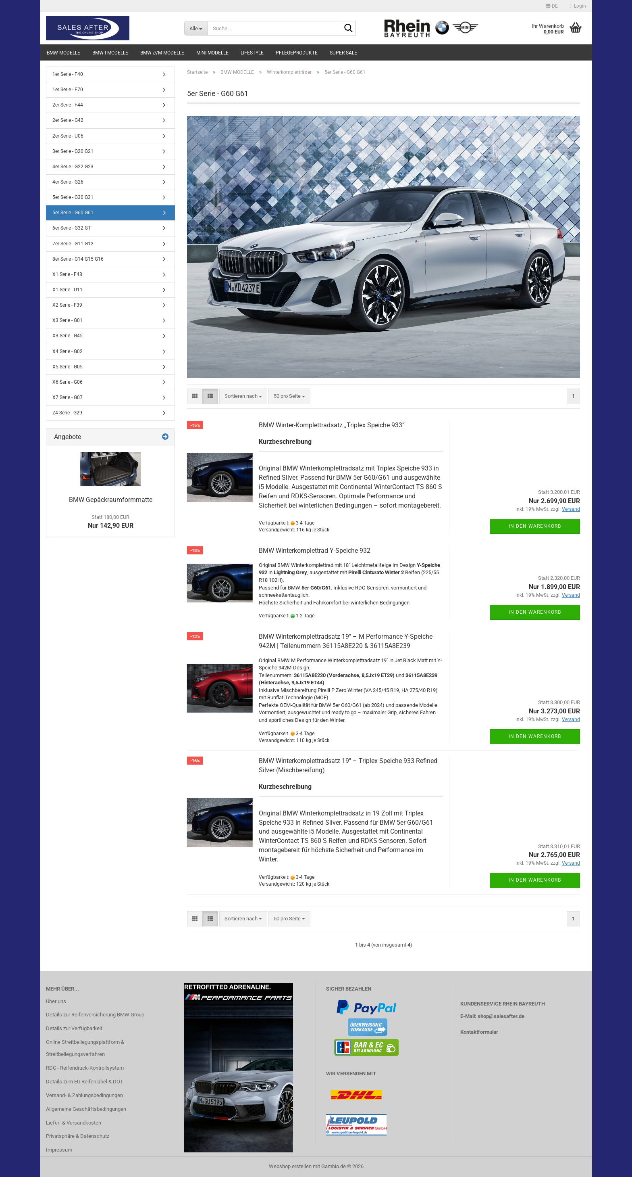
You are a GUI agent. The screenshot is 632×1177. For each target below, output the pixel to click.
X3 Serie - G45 (67, 336)
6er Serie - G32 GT (71, 228)
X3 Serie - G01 (67, 320)
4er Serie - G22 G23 (73, 166)
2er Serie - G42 (67, 120)
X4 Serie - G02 (67, 351)
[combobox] (243, 396)
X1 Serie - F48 (67, 274)
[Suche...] (196, 28)
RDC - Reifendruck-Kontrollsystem (85, 1068)
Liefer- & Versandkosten (73, 1123)
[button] (552, 6)
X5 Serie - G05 (67, 367)
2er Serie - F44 (67, 105)
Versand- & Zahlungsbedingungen (84, 1095)
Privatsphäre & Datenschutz (77, 1136)
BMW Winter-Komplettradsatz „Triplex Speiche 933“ (332, 425)
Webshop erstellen (290, 1166)
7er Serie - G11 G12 (73, 244)
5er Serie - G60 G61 (73, 212)
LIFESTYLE (252, 53)
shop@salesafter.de (501, 1016)
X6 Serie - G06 (67, 382)
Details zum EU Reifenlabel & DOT (84, 1082)
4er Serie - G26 (67, 182)
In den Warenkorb (535, 526)
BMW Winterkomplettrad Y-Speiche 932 (314, 550)
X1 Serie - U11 (67, 290)
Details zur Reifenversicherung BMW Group (95, 1015)
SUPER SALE (343, 53)
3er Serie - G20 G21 (73, 151)
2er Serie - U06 (67, 136)
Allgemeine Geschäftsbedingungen (86, 1109)
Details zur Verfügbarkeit (74, 1028)
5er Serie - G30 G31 (73, 197)
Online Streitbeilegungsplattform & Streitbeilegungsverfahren (85, 1048)
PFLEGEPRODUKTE (297, 53)
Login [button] (578, 6)
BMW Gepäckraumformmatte (110, 500)
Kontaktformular (479, 1032)
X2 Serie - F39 (67, 305)
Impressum (59, 1150)
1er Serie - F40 (67, 74)
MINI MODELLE (212, 53)
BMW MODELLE (63, 53)
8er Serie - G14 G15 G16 (78, 259)
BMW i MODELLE (110, 53)
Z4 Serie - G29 (67, 413)
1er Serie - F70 (67, 89)
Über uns (56, 1001)
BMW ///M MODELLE (162, 53)
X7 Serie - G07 (67, 397)
